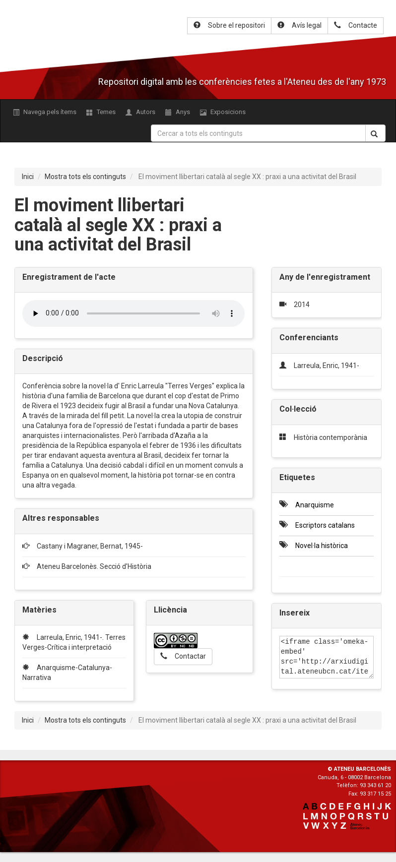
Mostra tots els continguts (85, 177)
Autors (140, 112)
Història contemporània (330, 437)
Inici (28, 177)
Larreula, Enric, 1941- (326, 365)
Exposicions (223, 112)
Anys (177, 112)
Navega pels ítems (44, 112)
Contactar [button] (183, 656)
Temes (101, 112)
